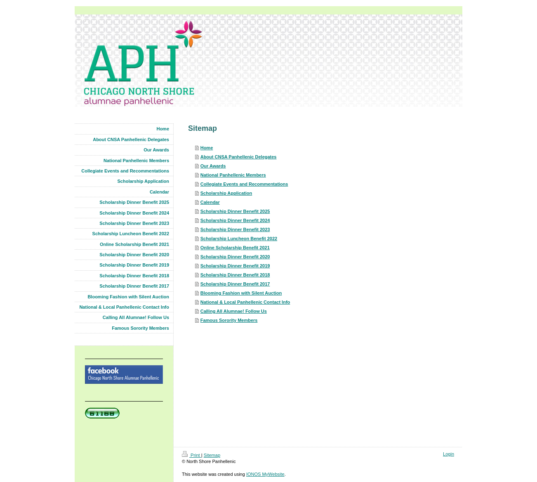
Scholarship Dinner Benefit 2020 (235, 256)
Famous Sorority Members (229, 320)
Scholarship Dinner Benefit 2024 (235, 220)
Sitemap (212, 455)
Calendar (210, 202)
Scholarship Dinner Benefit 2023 (235, 229)
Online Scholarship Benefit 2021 (235, 247)
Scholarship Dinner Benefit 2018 (235, 274)
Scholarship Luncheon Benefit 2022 (238, 238)
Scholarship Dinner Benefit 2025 (235, 211)
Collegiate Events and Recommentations (244, 184)
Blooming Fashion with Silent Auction (241, 293)
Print (191, 455)
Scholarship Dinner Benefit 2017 (235, 283)
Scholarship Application (226, 193)
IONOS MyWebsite (265, 474)
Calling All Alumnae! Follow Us (233, 311)
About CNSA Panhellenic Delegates (238, 156)
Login (448, 453)
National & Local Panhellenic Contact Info (245, 302)
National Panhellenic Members (233, 174)
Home (206, 147)
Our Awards (213, 165)
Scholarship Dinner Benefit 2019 (235, 265)
